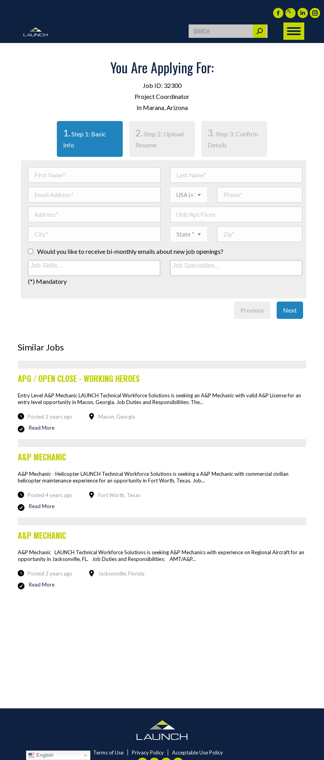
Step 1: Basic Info (81, 138)
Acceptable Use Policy (197, 752)
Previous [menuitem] (252, 310)
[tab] (90, 139)
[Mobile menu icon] (293, 31)
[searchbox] (95, 266)
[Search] (228, 31)
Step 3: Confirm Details (233, 138)
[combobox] (94, 268)
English (40, 755)
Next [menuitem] (290, 310)
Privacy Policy (148, 752)
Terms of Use (108, 752)
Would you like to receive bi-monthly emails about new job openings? (130, 251)
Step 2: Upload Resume (159, 138)
